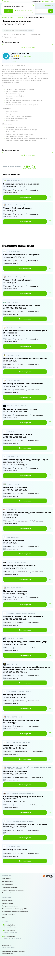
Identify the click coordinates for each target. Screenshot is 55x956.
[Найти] (50, 11)
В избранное (27, 47)
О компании (6, 878)
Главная (4, 17)
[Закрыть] (33, 5)
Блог (3, 917)
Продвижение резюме (10, 906)
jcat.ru (13, 61)
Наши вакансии (7, 881)
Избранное (48, 6)
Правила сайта (7, 893)
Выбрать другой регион (23, 11)
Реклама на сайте (8, 884)
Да (8, 11)
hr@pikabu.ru (6, 945)
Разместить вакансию (10, 887)
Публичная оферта (8, 953)
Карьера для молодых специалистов (15, 911)
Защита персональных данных (12, 890)
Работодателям (47, 1)
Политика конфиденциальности (13, 951)
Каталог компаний (8, 914)
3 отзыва (27, 56)
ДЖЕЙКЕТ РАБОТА (16, 17)
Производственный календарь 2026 (14, 909)
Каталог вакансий (8, 900)
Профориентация (8, 903)
